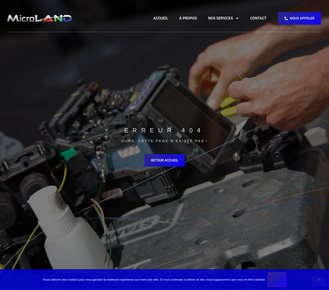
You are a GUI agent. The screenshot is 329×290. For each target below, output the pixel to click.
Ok (277, 279)
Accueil (160, 18)
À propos (188, 18)
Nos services (223, 18)
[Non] (319, 281)
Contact (258, 18)
